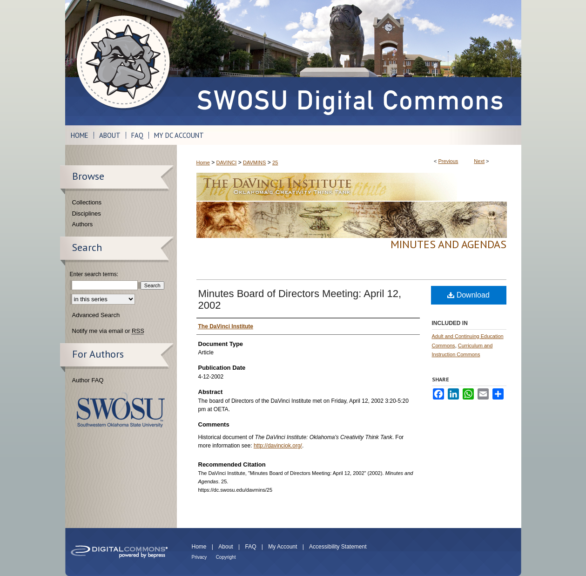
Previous (448, 161)
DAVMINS (254, 162)
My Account (282, 546)
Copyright (226, 557)
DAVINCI (226, 162)
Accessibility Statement (337, 546)
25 (275, 162)
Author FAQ (88, 380)
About (225, 546)
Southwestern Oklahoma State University (121, 410)
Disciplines (86, 213)
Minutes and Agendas (448, 244)
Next (479, 161)
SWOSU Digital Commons (349, 62)
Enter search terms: (94, 274)
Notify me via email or (108, 331)
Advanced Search (96, 315)
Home (203, 162)
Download (468, 295)
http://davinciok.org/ (278, 445)
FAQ (250, 546)
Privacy (199, 557)
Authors (82, 224)
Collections (87, 202)
